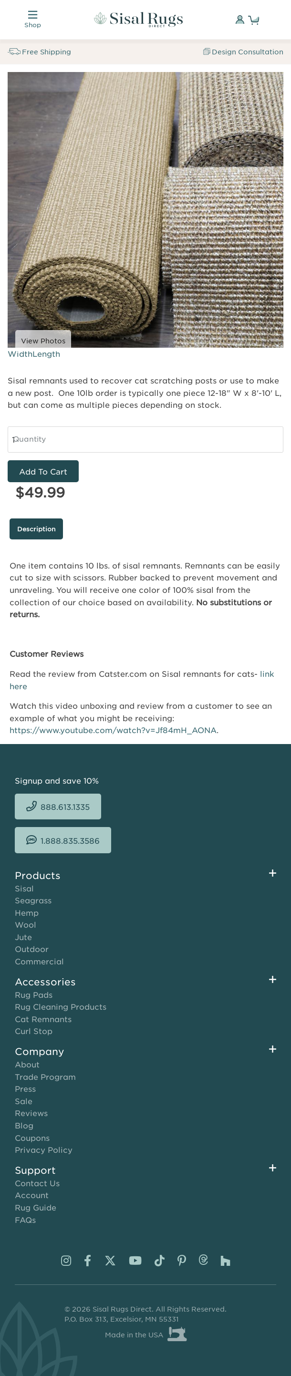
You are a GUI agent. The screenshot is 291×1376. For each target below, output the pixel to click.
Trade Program (45, 1076)
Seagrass (33, 900)
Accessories (45, 981)
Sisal (24, 888)
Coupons (32, 1137)
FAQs (25, 1219)
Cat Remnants (43, 1019)
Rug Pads (33, 994)
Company (39, 1051)
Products (38, 875)
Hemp (27, 912)
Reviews (31, 1112)
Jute (23, 936)
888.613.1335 (65, 806)
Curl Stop (33, 1030)
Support (35, 1170)
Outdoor (32, 948)
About (27, 1064)
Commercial (39, 961)
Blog (24, 1125)
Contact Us (37, 1183)
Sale (23, 1101)
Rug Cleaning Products (60, 1006)
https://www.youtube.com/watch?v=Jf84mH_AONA (113, 730)
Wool (25, 924)
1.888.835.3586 (70, 840)
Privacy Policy (44, 1149)
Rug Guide (35, 1207)
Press (25, 1088)
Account (32, 1195)
